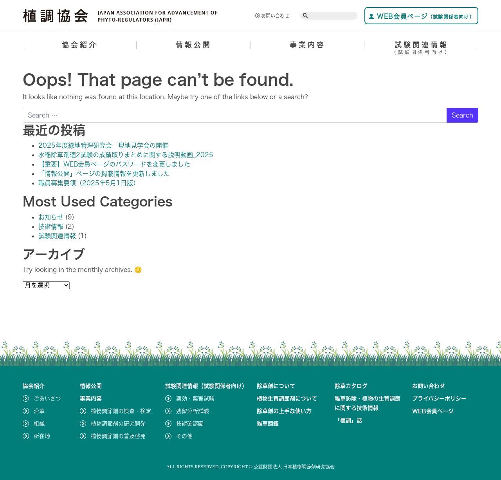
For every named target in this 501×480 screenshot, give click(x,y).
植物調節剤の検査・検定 (121, 411)
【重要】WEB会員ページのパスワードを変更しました (114, 164)
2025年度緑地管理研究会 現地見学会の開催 (103, 145)
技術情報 (50, 226)
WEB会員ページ (421, 16)
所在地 (42, 436)
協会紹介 (80, 44)
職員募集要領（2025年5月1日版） (88, 183)
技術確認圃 (190, 423)
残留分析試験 (192, 411)
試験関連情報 (421, 49)
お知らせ (50, 217)
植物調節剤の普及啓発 (118, 436)
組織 (39, 423)
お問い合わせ (272, 15)
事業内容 (308, 44)
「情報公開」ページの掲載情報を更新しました (104, 173)
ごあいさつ (47, 398)
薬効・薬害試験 (195, 398)
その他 (184, 436)
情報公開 (194, 44)
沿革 (39, 411)
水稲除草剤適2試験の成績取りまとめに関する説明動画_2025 (125, 155)
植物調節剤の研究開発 (118, 423)
